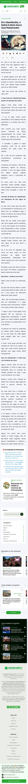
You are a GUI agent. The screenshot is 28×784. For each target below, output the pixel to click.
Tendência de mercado (9, 534)
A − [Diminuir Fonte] (7, 58)
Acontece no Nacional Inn (10, 541)
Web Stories (22, 1)
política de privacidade (18, 772)
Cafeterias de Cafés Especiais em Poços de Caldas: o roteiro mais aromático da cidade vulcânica (14, 469)
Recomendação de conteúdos (10, 777)
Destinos (13, 723)
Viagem (5, 528)
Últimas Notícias (6, 1)
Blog (15, 1)
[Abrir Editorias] (8, 11)
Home (13, 718)
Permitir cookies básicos (8, 775)
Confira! (10, 499)
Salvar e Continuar (14, 781)
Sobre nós (13, 721)
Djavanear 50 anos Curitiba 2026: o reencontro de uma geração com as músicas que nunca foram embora (14, 455)
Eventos (5, 539)
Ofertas (13, 729)
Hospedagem (6, 532)
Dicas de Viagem (6, 18)
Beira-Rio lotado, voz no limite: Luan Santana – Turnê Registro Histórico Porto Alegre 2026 (14, 462)
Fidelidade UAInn (13, 726)
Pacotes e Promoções (13, 759)
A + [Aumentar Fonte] (3, 58)
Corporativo (6, 536)
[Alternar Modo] (12, 58)
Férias (4, 530)
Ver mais (13, 612)
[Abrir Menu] (3, 11)
